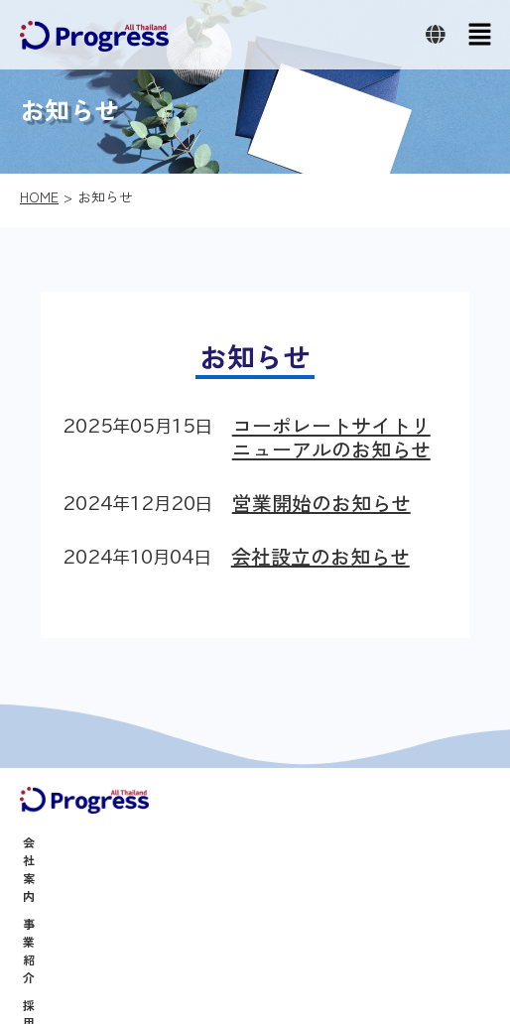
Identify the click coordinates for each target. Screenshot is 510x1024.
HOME (39, 196)
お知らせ (46, 925)
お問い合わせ (58, 953)
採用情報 (46, 897)
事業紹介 (46, 869)
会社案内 (46, 841)
